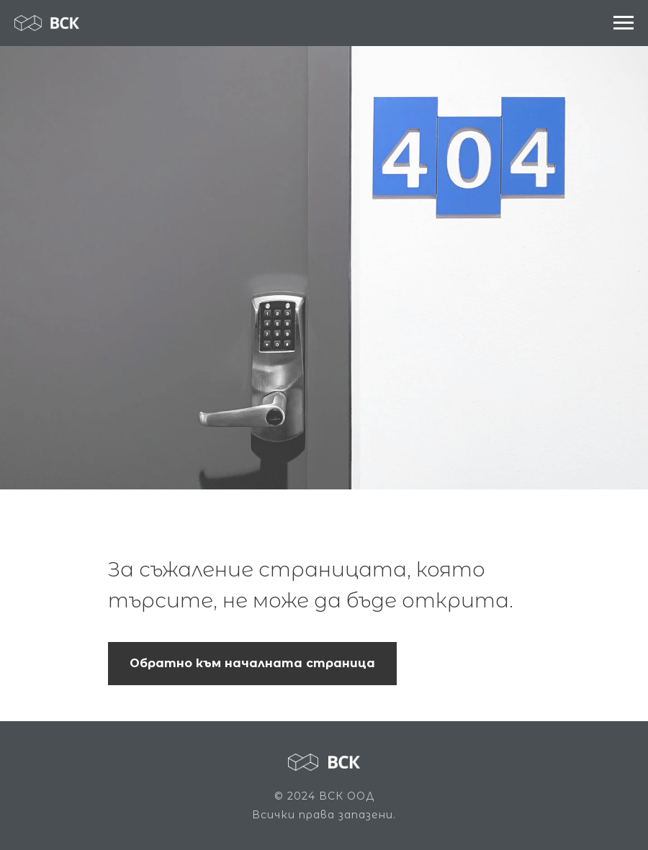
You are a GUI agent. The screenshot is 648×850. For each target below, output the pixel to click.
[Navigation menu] (623, 23)
